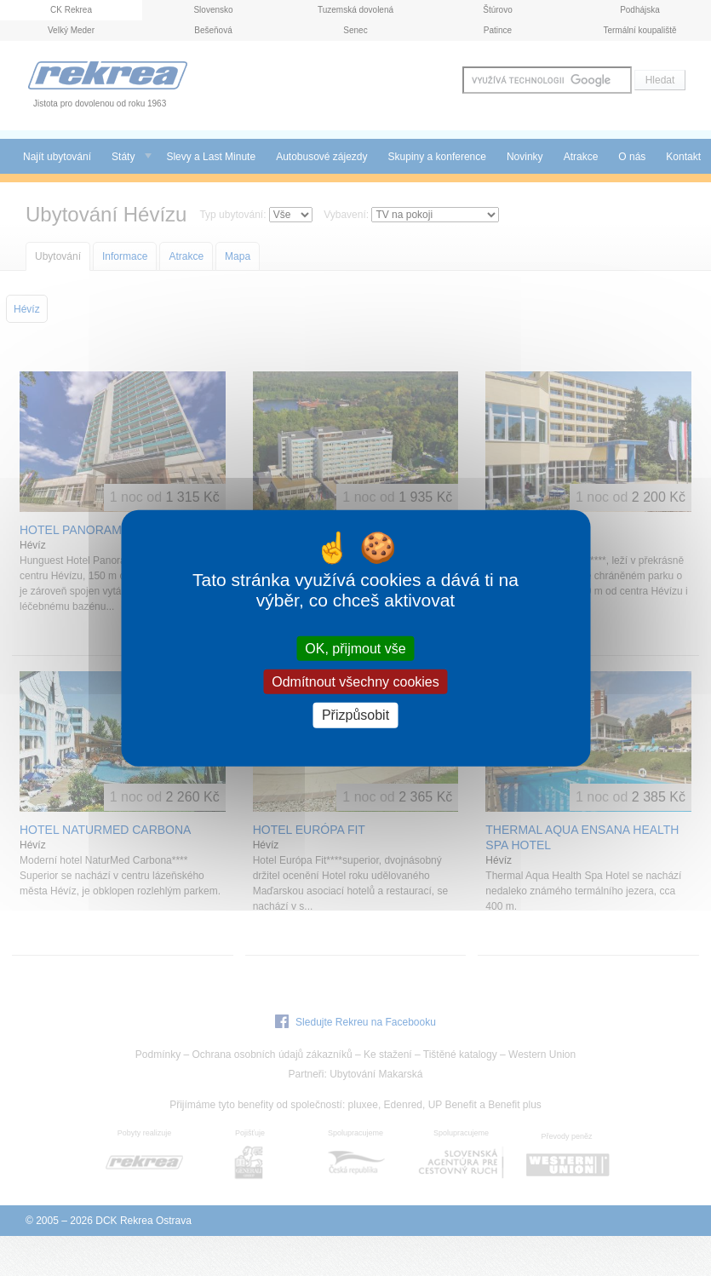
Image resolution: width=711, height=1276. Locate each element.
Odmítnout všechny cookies (355, 682)
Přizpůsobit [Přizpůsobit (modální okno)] (355, 715)
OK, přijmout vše (355, 648)
